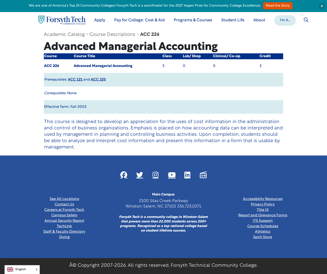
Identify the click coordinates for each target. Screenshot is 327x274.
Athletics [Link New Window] (262, 232)
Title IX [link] (263, 210)
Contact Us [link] (64, 204)
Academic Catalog (64, 34)
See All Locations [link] (64, 199)
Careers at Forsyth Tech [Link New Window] (64, 210)
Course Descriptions (112, 34)
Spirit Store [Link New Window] (262, 237)
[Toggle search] (306, 20)
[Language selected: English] (22, 269)
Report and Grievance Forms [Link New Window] (262, 215)
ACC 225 (98, 79)
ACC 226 (149, 34)
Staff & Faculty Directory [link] (64, 232)
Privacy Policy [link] (263, 204)
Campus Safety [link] (64, 215)
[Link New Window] (124, 175)
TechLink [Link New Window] (64, 226)
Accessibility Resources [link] (262, 199)
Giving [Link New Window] (64, 237)
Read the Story (278, 5)
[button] (285, 19)
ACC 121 (75, 79)
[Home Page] (62, 20)
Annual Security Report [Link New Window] (64, 221)
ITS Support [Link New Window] (263, 221)
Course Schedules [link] (262, 226)
